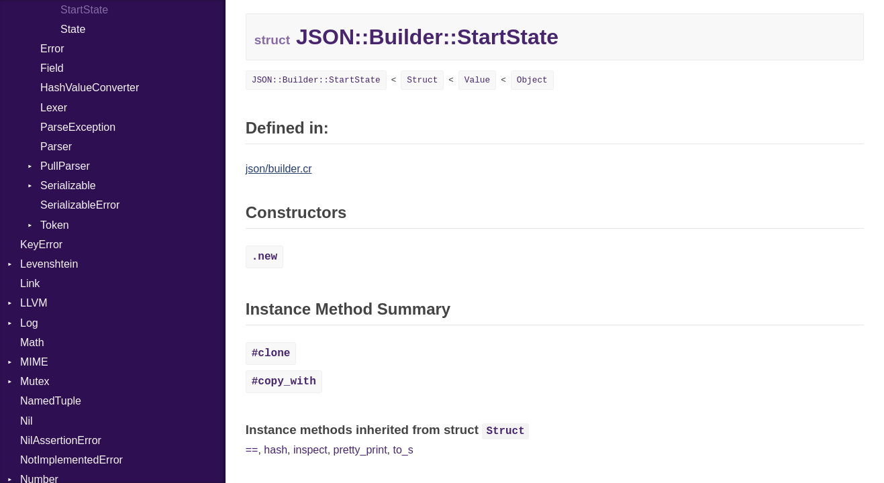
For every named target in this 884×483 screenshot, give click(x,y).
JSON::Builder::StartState (316, 80)
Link (30, 283)
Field (52, 68)
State (72, 29)
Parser (56, 146)
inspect (310, 449)
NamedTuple (50, 401)
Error (52, 48)
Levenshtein (49, 264)
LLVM (34, 303)
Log (29, 323)
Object (532, 80)
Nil (26, 421)
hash (275, 449)
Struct (422, 80)
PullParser (65, 166)
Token (54, 225)
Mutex (35, 381)
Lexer (53, 107)
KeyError (41, 244)
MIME (34, 362)
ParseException (77, 127)
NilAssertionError (60, 440)
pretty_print (360, 449)
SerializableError (79, 205)
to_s (403, 449)
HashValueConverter (89, 87)
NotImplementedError (71, 460)
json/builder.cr (279, 168)
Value (477, 80)
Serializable (68, 185)
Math (32, 342)
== (252, 449)
